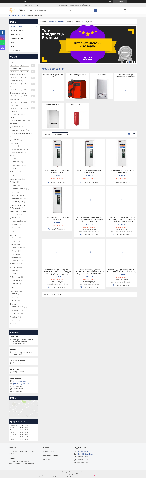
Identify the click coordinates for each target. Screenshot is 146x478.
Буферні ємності (77, 104)
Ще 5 (13, 175)
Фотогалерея (15, 50)
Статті (13, 42)
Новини (13, 46)
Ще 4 (13, 287)
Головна (43, 22)
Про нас (70, 22)
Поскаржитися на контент (85, 476)
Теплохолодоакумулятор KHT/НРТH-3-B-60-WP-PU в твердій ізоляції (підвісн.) (89, 219)
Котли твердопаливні (77, 75)
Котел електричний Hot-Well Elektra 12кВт (57, 218)
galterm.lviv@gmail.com (21, 384)
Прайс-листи (15, 34)
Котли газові (102, 75)
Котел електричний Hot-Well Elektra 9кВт (122, 171)
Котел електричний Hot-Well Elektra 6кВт (89, 171)
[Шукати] (95, 10)
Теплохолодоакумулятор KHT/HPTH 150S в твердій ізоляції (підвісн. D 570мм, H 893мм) (89, 272)
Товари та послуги (18, 15)
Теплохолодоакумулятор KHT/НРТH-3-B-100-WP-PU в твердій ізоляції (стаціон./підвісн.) (121, 219)
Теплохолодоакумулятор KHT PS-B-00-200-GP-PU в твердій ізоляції (121, 271)
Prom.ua (83, 472)
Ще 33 (14, 324)
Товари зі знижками (17, 30)
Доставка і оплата (17, 38)
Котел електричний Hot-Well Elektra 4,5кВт (57, 171)
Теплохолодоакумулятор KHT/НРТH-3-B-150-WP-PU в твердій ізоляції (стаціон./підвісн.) (57, 272)
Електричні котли (53, 104)
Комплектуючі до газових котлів (53, 76)
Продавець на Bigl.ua (73, 474)
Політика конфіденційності (102, 476)
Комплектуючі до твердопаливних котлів (126, 76)
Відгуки (89, 22)
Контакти (80, 22)
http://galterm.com (19, 381)
